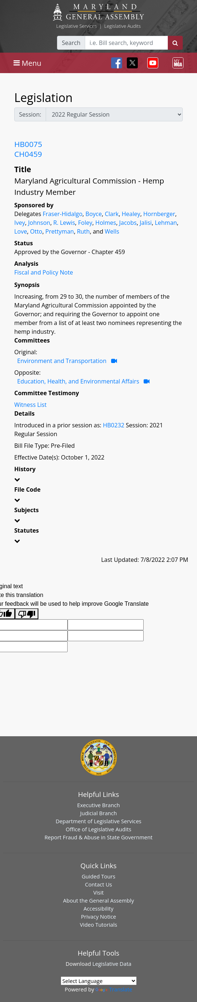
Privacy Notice (98, 916)
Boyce (94, 214)
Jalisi (146, 223)
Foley (85, 223)
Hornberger (159, 214)
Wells (112, 231)
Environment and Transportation (61, 361)
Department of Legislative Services (98, 821)
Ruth (83, 231)
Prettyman (59, 231)
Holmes (105, 223)
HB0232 (113, 425)
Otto (36, 231)
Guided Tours (98, 876)
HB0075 (28, 144)
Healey (131, 214)
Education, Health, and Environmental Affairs (78, 381)
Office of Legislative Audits (98, 829)
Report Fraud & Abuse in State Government (98, 837)
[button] (98, 480)
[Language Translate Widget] (99, 980)
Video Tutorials (98, 924)
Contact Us (98, 884)
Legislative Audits (122, 26)
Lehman (166, 223)
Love (20, 231)
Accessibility (99, 908)
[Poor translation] (26, 614)
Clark (112, 214)
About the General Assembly (98, 900)
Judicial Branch (98, 813)
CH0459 (28, 154)
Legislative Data (112, 963)
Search (71, 43)
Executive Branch (98, 805)
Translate (113, 989)
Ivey (19, 223)
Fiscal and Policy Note (43, 272)
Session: (30, 114)
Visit (98, 892)
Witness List (30, 405)
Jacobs (128, 223)
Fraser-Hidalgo (63, 214)
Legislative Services (76, 26)
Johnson (39, 223)
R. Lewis (64, 223)
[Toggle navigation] (27, 63)
